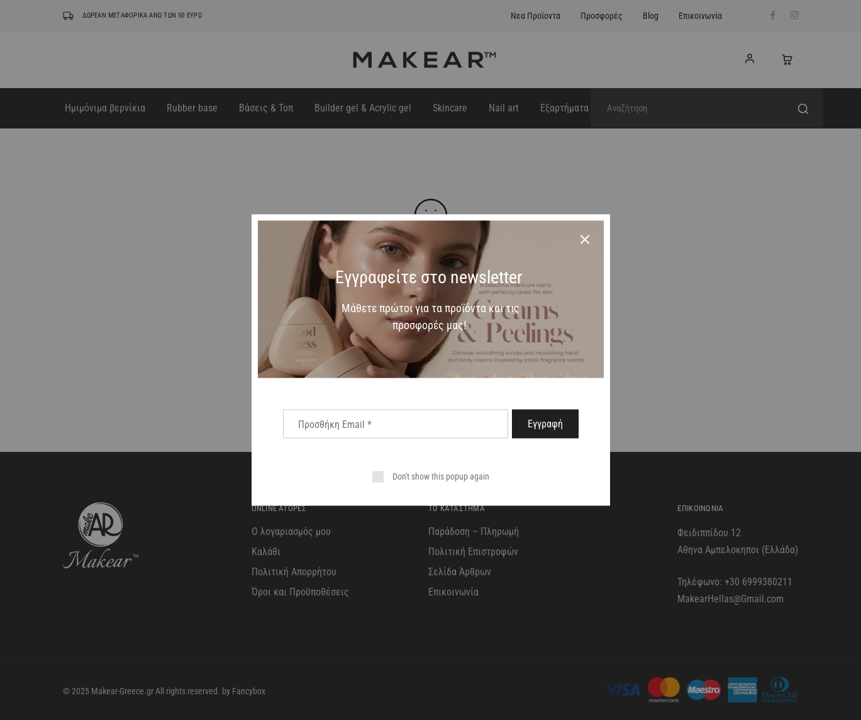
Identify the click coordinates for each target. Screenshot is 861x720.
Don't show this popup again (440, 476)
